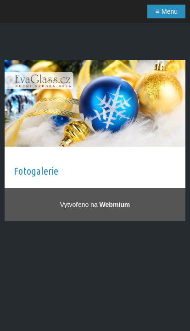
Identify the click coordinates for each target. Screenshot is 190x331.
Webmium (115, 204)
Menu (166, 11)
